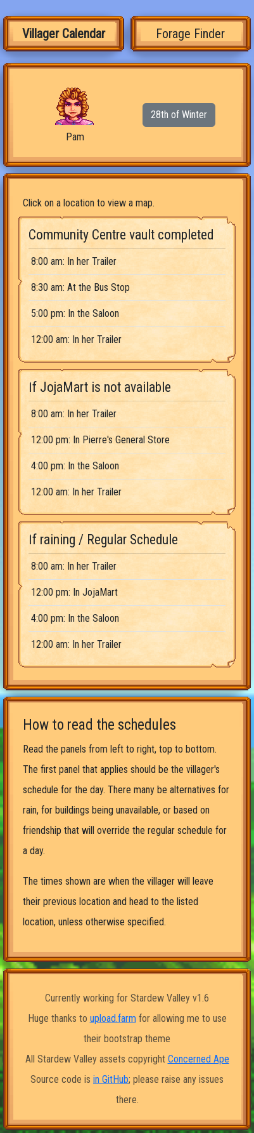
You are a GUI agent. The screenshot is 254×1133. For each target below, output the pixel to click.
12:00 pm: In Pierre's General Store (100, 440)
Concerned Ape (198, 1059)
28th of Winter (179, 115)
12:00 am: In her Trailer (76, 339)
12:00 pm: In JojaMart (74, 592)
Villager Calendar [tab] (63, 33)
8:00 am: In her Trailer (74, 261)
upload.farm (113, 1018)
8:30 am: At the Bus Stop (80, 287)
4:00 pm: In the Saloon (75, 466)
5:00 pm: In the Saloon (75, 313)
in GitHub (111, 1079)
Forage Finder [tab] (190, 33)
